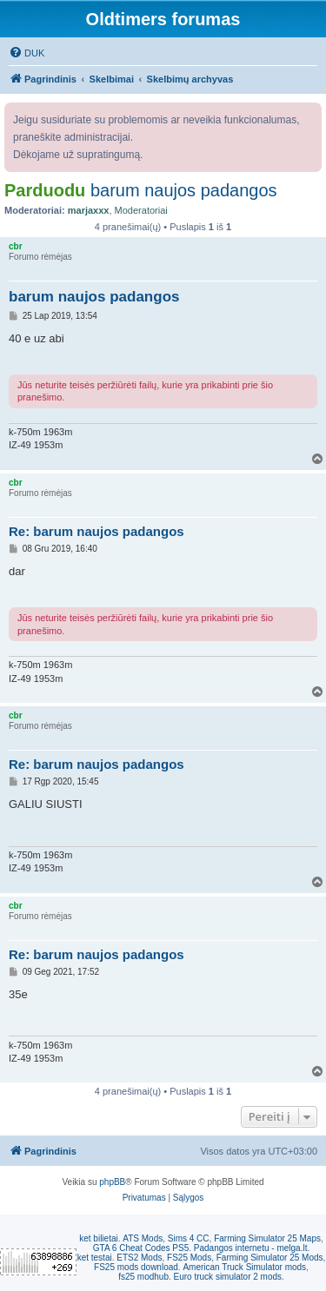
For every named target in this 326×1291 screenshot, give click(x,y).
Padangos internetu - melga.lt (251, 1248)
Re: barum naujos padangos (96, 531)
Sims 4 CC (189, 1238)
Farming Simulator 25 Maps (267, 1238)
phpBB (112, 1182)
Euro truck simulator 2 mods (228, 1276)
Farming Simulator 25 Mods (269, 1257)
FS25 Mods (189, 1257)
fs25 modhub (143, 1276)
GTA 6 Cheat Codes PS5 (141, 1248)
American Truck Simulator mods (244, 1267)
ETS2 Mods (139, 1257)
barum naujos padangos (183, 190)
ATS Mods (143, 1238)
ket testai (94, 1257)
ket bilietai (98, 1238)
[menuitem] (26, 53)
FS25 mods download (136, 1267)
